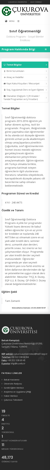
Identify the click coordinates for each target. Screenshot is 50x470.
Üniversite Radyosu (13, 383)
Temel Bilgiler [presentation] (25, 64)
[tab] (25, 65)
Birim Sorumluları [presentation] (25, 71)
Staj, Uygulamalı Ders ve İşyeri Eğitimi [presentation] (25, 89)
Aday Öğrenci (36, 2)
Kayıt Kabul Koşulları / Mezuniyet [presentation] (25, 83)
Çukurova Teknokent (13, 399)
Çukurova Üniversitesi (17, 2)
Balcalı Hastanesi (11, 379)
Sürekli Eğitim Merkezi (14, 387)
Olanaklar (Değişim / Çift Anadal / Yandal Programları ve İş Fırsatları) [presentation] (25, 98)
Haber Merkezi (11, 395)
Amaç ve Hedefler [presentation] (25, 77)
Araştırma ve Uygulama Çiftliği (17, 391)
